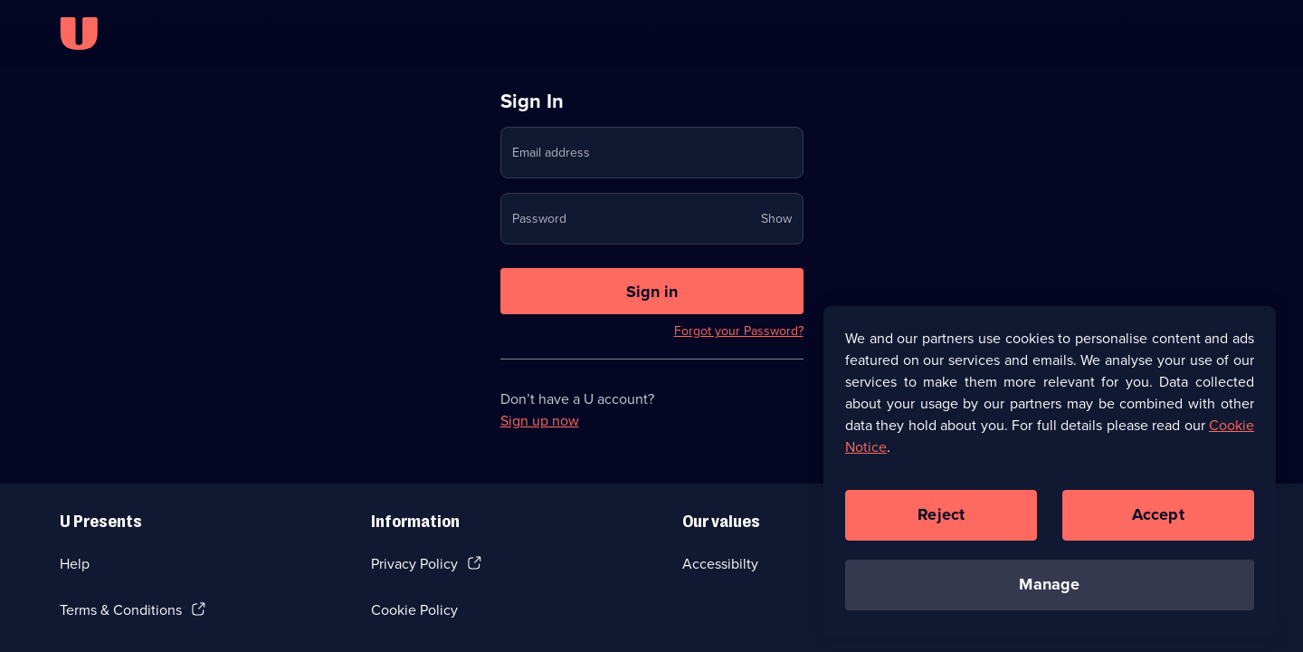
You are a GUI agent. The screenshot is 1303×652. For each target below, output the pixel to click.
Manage (1049, 591)
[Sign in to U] (652, 291)
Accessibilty (720, 563)
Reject (941, 521)
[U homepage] (79, 33)
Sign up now (539, 420)
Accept (1158, 521)
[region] (1049, 477)
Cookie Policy (414, 609)
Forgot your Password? (739, 330)
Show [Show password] (776, 218)
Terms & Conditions (121, 609)
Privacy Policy (414, 563)
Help (75, 563)
